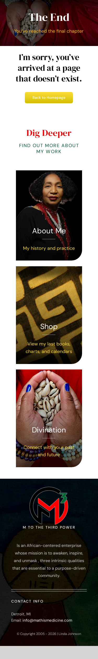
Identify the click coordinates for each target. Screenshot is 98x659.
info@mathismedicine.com (47, 620)
